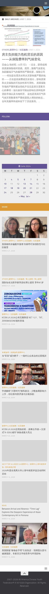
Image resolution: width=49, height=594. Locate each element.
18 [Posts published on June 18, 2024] (11, 188)
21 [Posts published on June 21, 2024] (31, 188)
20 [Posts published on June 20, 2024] (24, 188)
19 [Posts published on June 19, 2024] (18, 188)
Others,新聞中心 (10, 50)
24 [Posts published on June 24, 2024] (5, 192)
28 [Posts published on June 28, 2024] (31, 192)
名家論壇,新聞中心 (17, 352)
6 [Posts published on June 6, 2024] (24, 179)
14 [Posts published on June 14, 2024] (31, 184)
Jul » (28, 196)
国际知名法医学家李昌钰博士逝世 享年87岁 (23, 282)
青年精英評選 (10, 467)
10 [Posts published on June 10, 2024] (5, 184)
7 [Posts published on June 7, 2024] (31, 179)
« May (22, 196)
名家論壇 (5, 352)
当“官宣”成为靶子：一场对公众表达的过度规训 (24, 356)
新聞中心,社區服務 (24, 241)
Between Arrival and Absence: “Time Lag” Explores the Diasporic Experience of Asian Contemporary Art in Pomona (21, 511)
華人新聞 (29, 279)
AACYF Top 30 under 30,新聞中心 (15, 464)
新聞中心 (5, 314)
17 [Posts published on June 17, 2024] (5, 188)
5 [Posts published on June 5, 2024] (18, 179)
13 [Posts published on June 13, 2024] (24, 184)
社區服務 (24, 50)
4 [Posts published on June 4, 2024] (11, 179)
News (4, 505)
